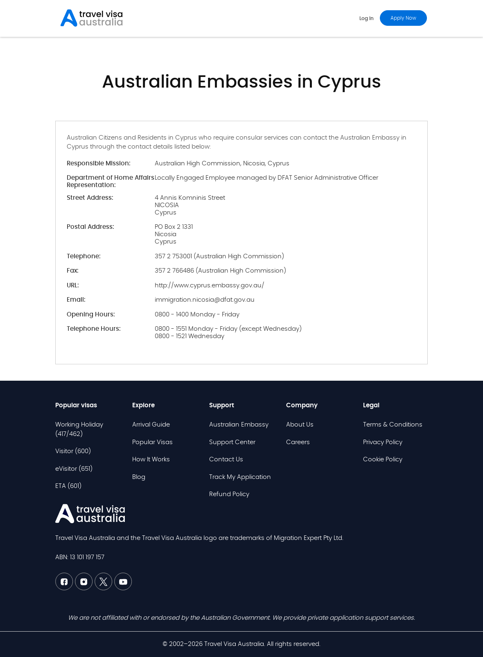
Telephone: (84, 256)
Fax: (73, 271)
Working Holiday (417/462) (79, 429)
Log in (366, 18)
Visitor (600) (73, 451)
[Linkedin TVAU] (85, 588)
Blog (138, 477)
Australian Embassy (239, 425)
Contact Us (226, 459)
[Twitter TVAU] (104, 588)
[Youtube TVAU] (123, 588)
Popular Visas (152, 442)
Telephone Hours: (94, 329)
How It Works (151, 459)
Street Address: (90, 198)
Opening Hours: (91, 315)
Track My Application (240, 477)
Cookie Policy (382, 459)
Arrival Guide (151, 425)
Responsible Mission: (99, 163)
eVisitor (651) (74, 469)
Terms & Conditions (392, 425)
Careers (298, 442)
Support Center (232, 442)
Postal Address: (90, 227)
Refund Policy (229, 494)
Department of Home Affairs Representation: (110, 181)
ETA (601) (68, 486)
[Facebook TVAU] (65, 588)
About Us (300, 425)
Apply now (403, 18)
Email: (76, 300)
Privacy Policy (382, 442)
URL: (73, 285)
